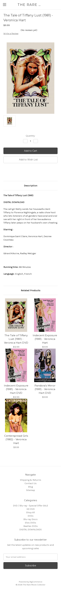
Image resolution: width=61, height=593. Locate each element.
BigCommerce (36, 582)
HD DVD (31, 509)
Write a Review (10, 33)
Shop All (30, 512)
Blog (30, 486)
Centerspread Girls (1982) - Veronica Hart (16, 439)
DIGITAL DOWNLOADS (30, 529)
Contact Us (31, 483)
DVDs (31, 516)
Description (30, 185)
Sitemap (30, 490)
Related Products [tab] (30, 290)
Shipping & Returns (30, 480)
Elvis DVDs (30, 522)
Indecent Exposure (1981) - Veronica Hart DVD (16, 389)
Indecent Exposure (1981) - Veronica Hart (45, 339)
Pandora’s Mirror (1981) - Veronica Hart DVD (44, 389)
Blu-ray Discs (30, 519)
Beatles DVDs (30, 526)
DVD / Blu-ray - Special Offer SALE (30, 505)
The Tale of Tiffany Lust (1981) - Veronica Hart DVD (16, 339)
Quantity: (30, 135)
